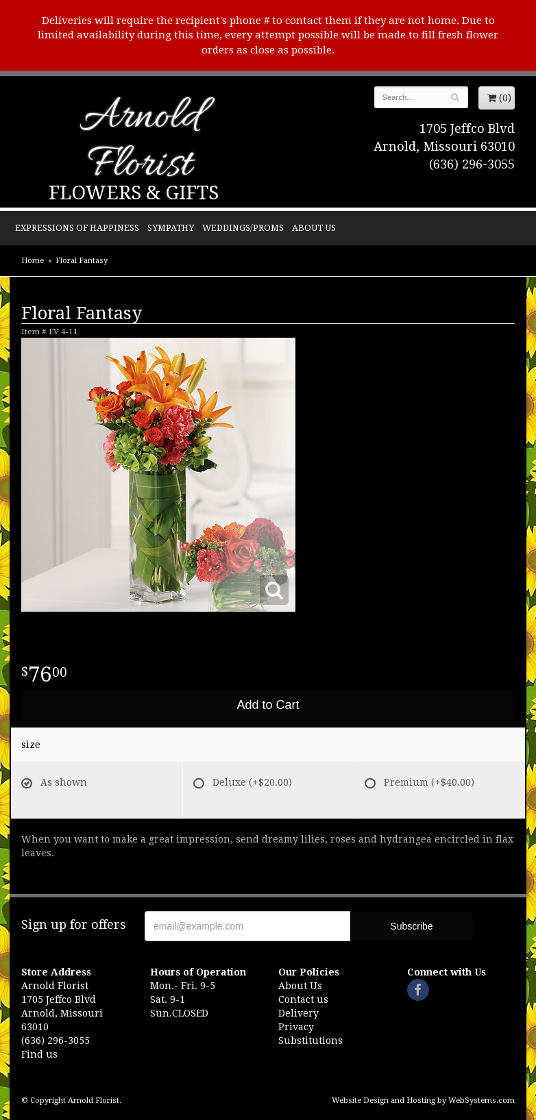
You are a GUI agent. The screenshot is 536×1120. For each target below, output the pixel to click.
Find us (39, 1054)
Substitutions (310, 1040)
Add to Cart (267, 705)
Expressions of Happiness (77, 228)
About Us (314, 228)
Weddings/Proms (243, 228)
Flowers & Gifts (134, 193)
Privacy (296, 1026)
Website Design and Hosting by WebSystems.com (423, 1100)
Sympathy (170, 228)
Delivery (298, 1013)
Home (32, 260)
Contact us (303, 999)
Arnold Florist (140, 142)
